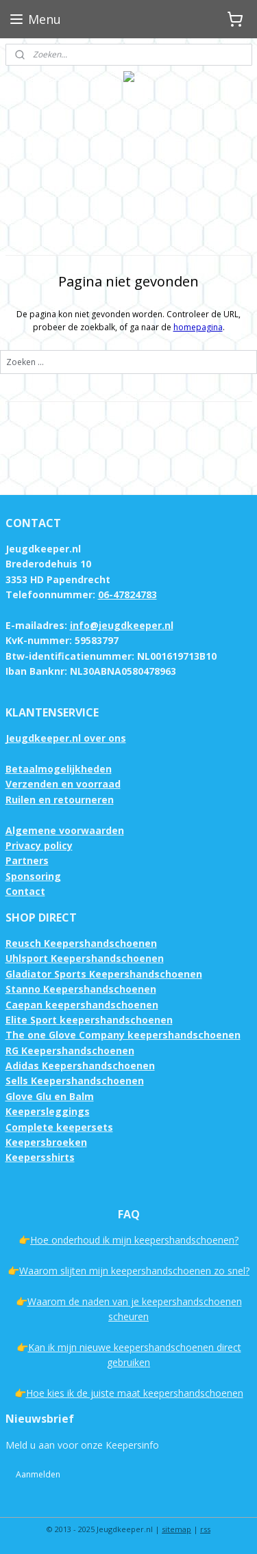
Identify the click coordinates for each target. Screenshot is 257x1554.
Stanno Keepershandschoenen (80, 988)
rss (205, 1529)
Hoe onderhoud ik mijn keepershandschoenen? (134, 1239)
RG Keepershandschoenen (69, 1050)
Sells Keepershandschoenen (74, 1080)
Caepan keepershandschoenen (81, 1004)
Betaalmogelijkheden (58, 768)
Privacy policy (39, 845)
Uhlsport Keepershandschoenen (84, 958)
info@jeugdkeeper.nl (121, 625)
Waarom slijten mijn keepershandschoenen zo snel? (134, 1270)
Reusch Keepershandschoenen (81, 943)
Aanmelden (38, 1474)
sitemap (176, 1529)
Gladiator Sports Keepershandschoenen (103, 973)
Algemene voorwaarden (64, 830)
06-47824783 (127, 594)
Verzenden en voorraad (63, 783)
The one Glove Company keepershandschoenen (123, 1034)
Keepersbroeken (46, 1142)
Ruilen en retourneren (59, 799)
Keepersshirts (40, 1157)
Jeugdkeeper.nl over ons (65, 738)
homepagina (198, 327)
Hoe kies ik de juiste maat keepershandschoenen (134, 1392)
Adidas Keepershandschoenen (80, 1065)
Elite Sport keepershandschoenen (89, 1019)
